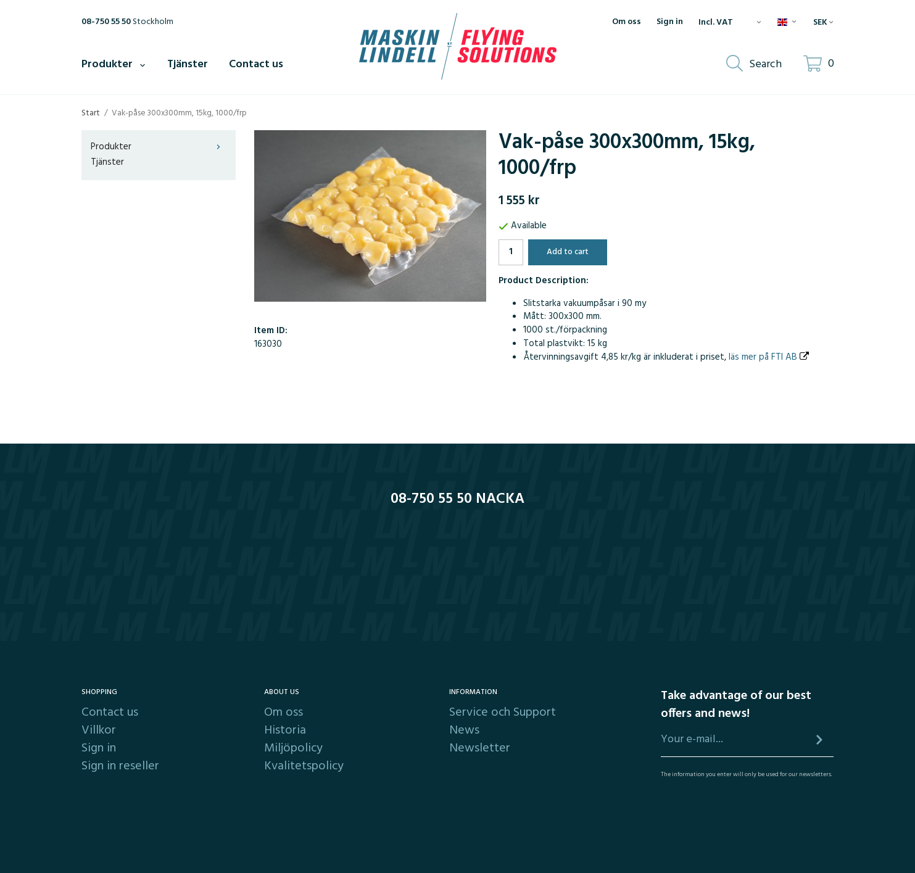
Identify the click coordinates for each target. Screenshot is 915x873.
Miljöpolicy (293, 748)
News (464, 730)
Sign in (669, 22)
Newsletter (479, 748)
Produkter (113, 64)
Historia (285, 730)
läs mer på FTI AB (769, 357)
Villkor (98, 730)
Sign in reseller (120, 766)
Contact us (256, 64)
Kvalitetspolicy (304, 766)
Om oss (626, 22)
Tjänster (187, 64)
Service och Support (502, 712)
